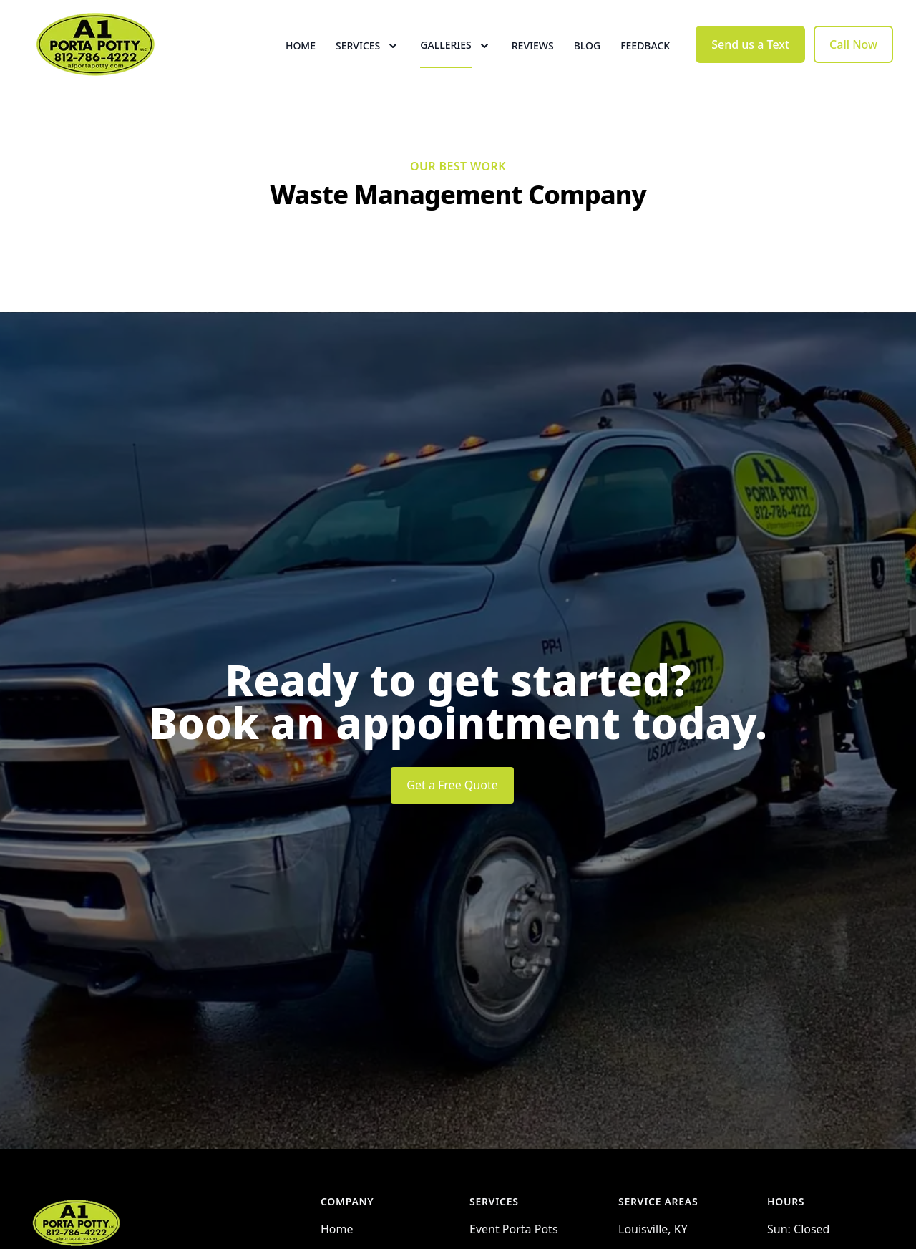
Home (301, 64)
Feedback (645, 64)
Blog (587, 64)
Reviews (533, 64)
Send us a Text (750, 63)
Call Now (853, 63)
